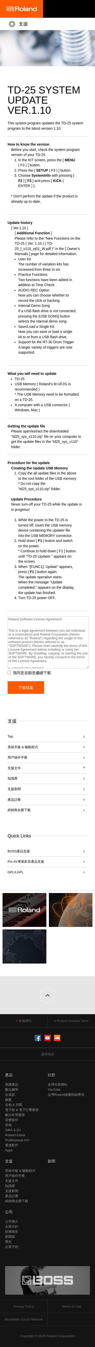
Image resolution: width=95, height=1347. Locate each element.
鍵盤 (8, 1100)
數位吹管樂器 (15, 1115)
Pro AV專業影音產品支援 (26, 861)
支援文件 (11, 1181)
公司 (9, 1212)
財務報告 (11, 1232)
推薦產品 (11, 1084)
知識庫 (12, 778)
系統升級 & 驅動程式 (23, 747)
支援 (23, 24)
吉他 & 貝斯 (13, 1105)
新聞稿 (10, 1237)
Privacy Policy (23, 1306)
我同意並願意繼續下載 (32, 673)
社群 (51, 1075)
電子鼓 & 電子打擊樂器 (22, 1110)
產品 (9, 1075)
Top (10, 736)
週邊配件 (11, 1145)
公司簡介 (11, 1221)
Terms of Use (71, 1306)
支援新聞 (14, 789)
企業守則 (11, 1247)
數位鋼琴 (11, 1089)
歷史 (8, 1242)
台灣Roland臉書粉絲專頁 (66, 1095)
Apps (9, 1150)
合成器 (10, 1095)
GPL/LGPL (16, 872)
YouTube (54, 1089)
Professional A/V (17, 1140)
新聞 (51, 1161)
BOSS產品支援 (19, 851)
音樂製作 (11, 1120)
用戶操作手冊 (17, 757)
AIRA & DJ (13, 1130)
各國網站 (25, 1021)
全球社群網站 (57, 1084)
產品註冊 (14, 800)
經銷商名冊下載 (19, 810)
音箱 (8, 1125)
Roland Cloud (15, 1135)
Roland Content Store (72, 1021)
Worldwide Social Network (24, 1319)
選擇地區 (47, 1054)
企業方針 (11, 1226)
